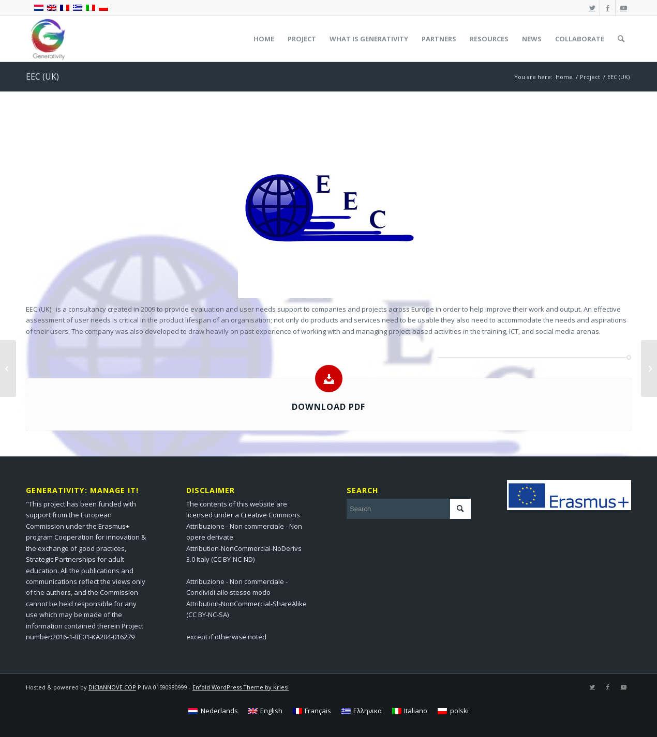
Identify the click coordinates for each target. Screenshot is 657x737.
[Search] (621, 39)
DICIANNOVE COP (112, 687)
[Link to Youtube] (623, 8)
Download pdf (328, 406)
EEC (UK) (42, 76)
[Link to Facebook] (607, 8)
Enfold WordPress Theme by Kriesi (240, 687)
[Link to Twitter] (592, 8)
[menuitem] (264, 39)
